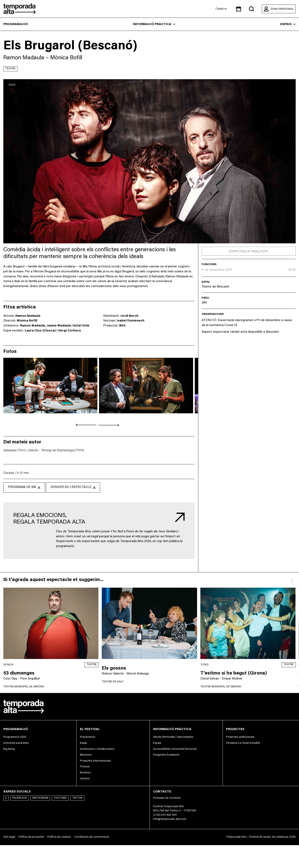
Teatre (10, 68)
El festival (90, 729)
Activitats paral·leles (16, 743)
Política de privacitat (31, 837)
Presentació (87, 737)
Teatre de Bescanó (215, 287)
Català (221, 8)
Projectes (235, 729)
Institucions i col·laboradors (97, 749)
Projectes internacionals (95, 761)
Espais (288, 24)
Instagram (40, 798)
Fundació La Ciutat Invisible (243, 743)
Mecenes (86, 755)
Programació (15, 24)
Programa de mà (25, 487)
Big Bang (9, 749)
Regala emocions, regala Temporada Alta (49, 519)
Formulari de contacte (167, 798)
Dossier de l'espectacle (76, 487)
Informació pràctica (154, 24)
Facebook (19, 798)
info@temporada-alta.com (169, 819)
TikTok (77, 798)
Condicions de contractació (91, 837)
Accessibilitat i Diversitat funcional (174, 749)
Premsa (84, 767)
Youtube (60, 798)
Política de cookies (59, 837)
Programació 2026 (14, 737)
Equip (83, 743)
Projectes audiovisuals (240, 737)
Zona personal (279, 8)
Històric (85, 779)
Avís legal (9, 837)
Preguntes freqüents (166, 755)
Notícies (85, 773)
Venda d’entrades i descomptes (173, 737)
